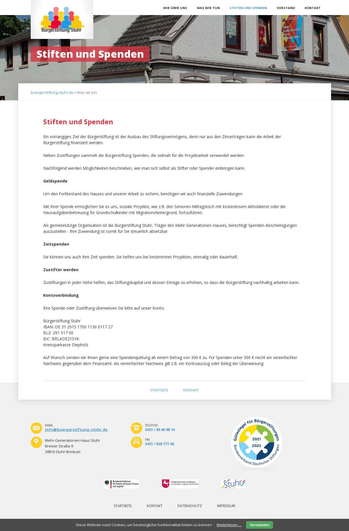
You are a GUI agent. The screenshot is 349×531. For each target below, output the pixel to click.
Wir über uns (175, 8)
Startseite (159, 390)
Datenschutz (189, 505)
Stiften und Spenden (248, 8)
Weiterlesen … (228, 524)
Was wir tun (208, 8)
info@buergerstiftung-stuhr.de (76, 429)
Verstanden (259, 525)
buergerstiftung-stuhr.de (52, 92)
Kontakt (313, 8)
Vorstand (286, 8)
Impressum (226, 505)
